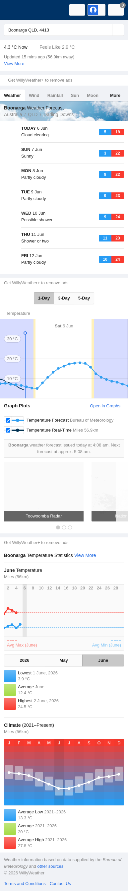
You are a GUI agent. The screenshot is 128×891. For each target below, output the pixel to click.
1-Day (44, 298)
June (103, 660)
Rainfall (55, 95)
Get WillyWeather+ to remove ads (40, 80)
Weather (12, 95)
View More (14, 63)
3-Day (64, 298)
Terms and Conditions (25, 883)
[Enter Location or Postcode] (64, 30)
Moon (92, 95)
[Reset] (106, 30)
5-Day (84, 298)
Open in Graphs (105, 405)
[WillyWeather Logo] (15, 10)
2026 (24, 660)
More (115, 95)
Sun (75, 95)
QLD (32, 114)
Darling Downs (58, 114)
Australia (13, 114)
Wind (34, 95)
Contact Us (60, 883)
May (63, 660)
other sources (50, 866)
